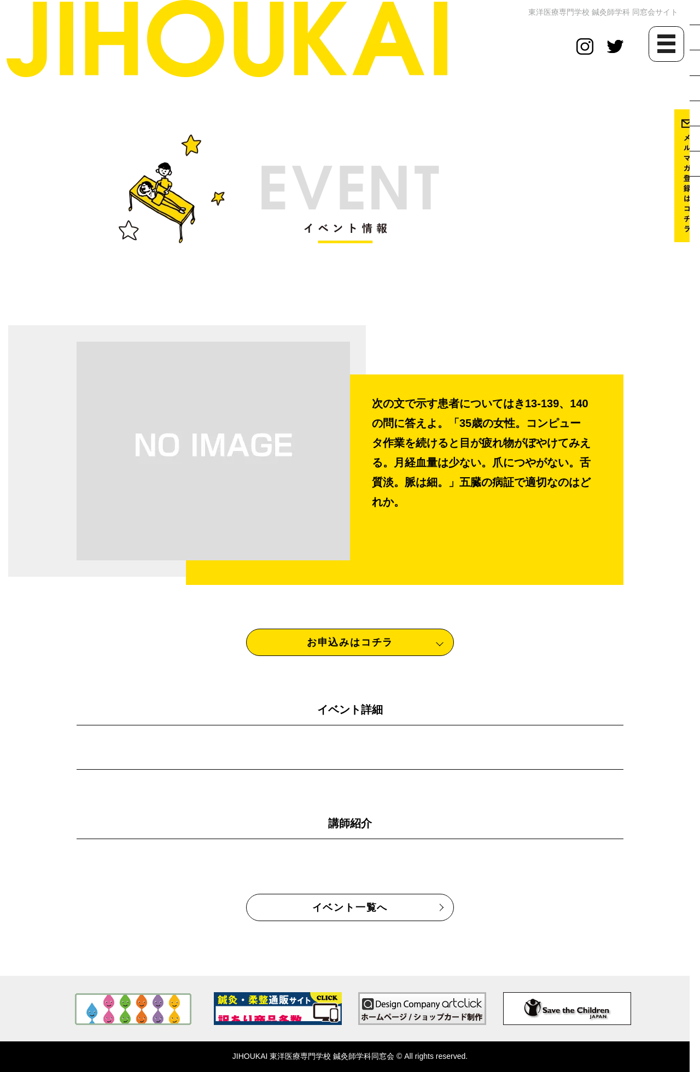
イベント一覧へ (350, 907)
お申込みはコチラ (350, 642)
